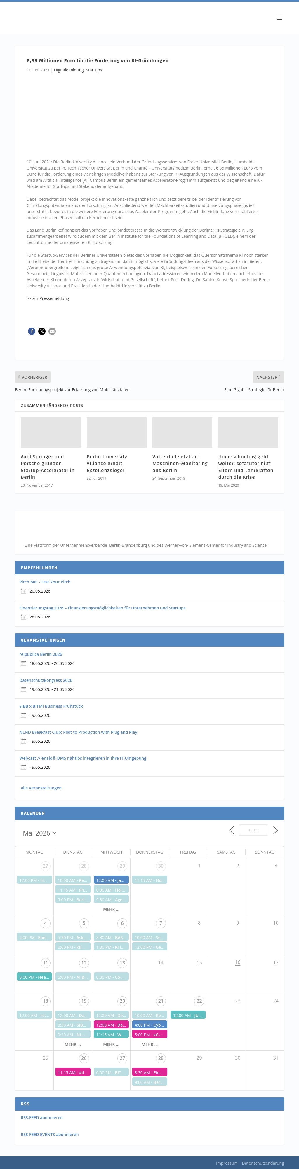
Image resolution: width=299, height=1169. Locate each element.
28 (83, 866)
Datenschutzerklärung (263, 1163)
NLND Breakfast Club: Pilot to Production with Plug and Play (78, 732)
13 (122, 963)
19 (83, 1001)
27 (45, 866)
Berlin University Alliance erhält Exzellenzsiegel (107, 463)
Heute (253, 830)
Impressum (227, 1163)
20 (122, 1001)
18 (45, 1001)
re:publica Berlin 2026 (40, 654)
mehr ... (111, 909)
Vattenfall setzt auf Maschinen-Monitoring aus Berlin (180, 463)
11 (45, 963)
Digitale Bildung (69, 70)
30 (161, 866)
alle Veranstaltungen (41, 788)
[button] (31, 331)
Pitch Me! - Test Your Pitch (44, 582)
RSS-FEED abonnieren (42, 1117)
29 (122, 866)
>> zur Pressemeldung (48, 298)
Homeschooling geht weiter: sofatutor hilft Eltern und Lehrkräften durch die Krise (245, 467)
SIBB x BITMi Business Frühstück (51, 706)
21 (161, 1001)
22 (199, 1001)
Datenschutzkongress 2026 (45, 680)
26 (83, 1058)
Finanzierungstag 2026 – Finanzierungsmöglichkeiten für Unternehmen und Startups (102, 608)
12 (83, 963)
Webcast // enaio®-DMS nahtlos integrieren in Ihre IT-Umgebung (82, 758)
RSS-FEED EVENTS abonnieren (50, 1134)
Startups (94, 70)
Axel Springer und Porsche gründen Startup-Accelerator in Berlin (47, 467)
